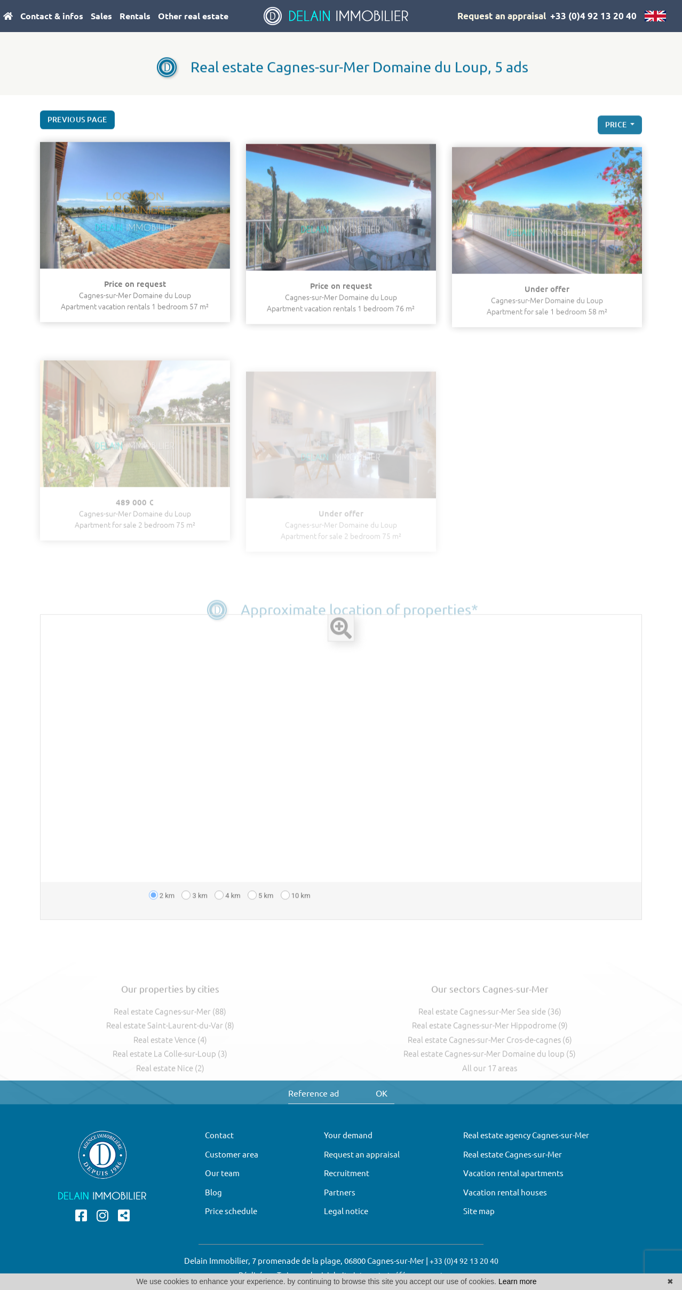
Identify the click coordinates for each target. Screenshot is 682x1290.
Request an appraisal (501, 16)
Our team (222, 1173)
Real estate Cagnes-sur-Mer (512, 1154)
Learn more (517, 1281)
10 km (296, 916)
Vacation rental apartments (513, 1173)
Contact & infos (51, 16)
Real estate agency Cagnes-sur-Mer (526, 1135)
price (617, 135)
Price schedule (231, 1211)
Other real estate (193, 16)
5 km (261, 916)
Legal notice (346, 1211)
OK (381, 1093)
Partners (339, 1192)
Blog (213, 1192)
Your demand (348, 1135)
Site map (479, 1211)
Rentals (135, 16)
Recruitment (346, 1173)
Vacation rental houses (505, 1192)
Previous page (77, 124)
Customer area (231, 1154)
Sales (101, 16)
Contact (219, 1135)
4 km (228, 916)
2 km (162, 916)
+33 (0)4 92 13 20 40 (593, 16)
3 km (194, 916)
